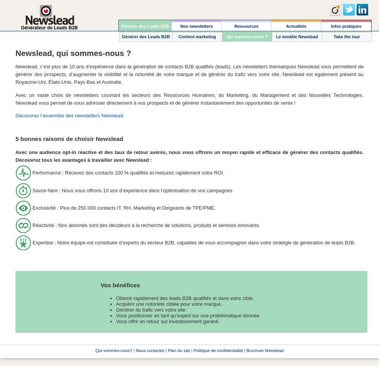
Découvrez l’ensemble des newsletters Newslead (69, 116)
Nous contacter (150, 350)
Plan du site (179, 350)
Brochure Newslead (264, 350)
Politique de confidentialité (218, 350)
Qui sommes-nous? (114, 350)
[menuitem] (145, 25)
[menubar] (245, 25)
